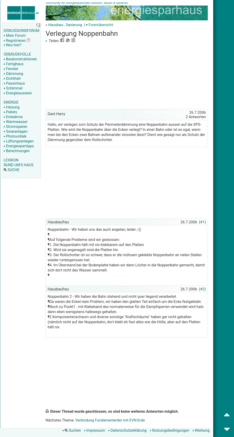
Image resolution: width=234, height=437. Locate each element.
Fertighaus (14, 64)
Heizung (11, 107)
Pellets (10, 112)
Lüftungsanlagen (19, 141)
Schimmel (13, 88)
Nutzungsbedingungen (169, 430)
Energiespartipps (19, 146)
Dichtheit (12, 78)
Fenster (11, 69)
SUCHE (11, 170)
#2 (202, 289)
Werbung (201, 430)
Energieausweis (18, 93)
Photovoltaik (15, 136)
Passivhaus (14, 83)
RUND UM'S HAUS (18, 165)
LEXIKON (11, 160)
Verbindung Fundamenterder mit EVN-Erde (110, 420)
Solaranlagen (16, 131)
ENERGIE (11, 102)
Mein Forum (15, 35)
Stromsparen (15, 126)
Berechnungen (17, 151)
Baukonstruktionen (20, 59)
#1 (202, 222)
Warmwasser (16, 122)
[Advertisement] (126, 75)
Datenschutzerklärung (127, 430)
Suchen (71, 430)
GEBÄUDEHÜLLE (17, 54)
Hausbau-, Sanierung (65, 25)
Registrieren (15, 40)
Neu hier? (13, 45)
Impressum (94, 430)
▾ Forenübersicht (99, 25)
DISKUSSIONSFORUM (21, 30)
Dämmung (13, 73)
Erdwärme (13, 117)
